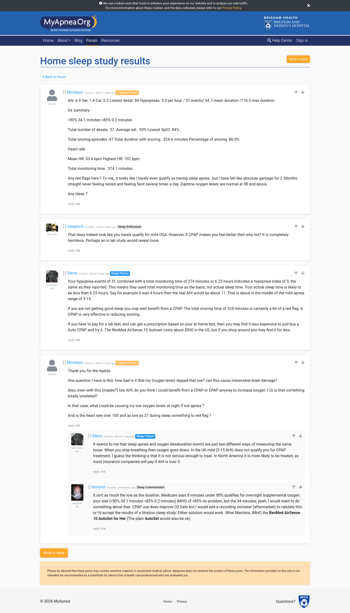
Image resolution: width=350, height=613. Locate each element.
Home (48, 40)
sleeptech (75, 226)
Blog (78, 40)
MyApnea (62, 601)
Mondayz (75, 92)
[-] (64, 92)
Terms (167, 601)
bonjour (98, 487)
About (62, 40)
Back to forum (54, 77)
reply (71, 204)
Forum (91, 40)
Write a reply (54, 553)
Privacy (182, 601)
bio (52, 288)
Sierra (72, 273)
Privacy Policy (231, 8)
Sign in (302, 40)
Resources (110, 40)
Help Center (280, 40)
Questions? (285, 601)
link (77, 204)
